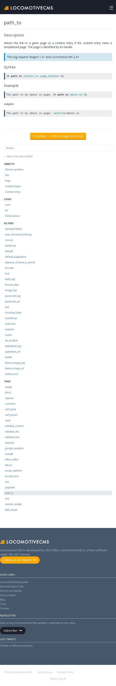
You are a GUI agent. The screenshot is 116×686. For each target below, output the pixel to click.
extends (9, 442)
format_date (12, 284)
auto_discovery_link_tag (18, 234)
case (7, 204)
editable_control (14, 426)
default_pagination (15, 256)
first (7, 273)
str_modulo (11, 340)
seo (7, 498)
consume (10, 403)
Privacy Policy (65, 672)
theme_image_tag (15, 363)
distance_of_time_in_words (20, 262)
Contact (4, 608)
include (9, 454)
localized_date (13, 312)
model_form (12, 476)
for (6, 210)
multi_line (10, 323)
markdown (11, 318)
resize (8, 335)
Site (7, 175)
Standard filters (13, 229)
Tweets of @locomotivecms (16, 645)
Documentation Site (12, 586)
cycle (8, 420)
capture (9, 398)
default (9, 251)
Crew (3, 604)
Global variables (14, 169)
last (7, 307)
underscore (11, 374)
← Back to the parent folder (18, 156)
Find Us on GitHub (11, 591)
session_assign (13, 504)
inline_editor (12, 459)
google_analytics (14, 448)
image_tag (11, 290)
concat (9, 240)
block (8, 392)
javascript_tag (13, 296)
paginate (10, 487)
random (9, 329)
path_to (9, 493)
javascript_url (12, 301)
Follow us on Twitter (18, 560)
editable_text (12, 437)
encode (9, 268)
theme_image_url (14, 368)
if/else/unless (12, 216)
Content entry (12, 192)
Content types (13, 186)
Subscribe (11, 630)
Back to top (57, 678)
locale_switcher (13, 470)
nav (7, 482)
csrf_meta (10, 409)
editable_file (12, 431)
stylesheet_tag (13, 346)
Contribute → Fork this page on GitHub (58, 136)
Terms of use (45, 672)
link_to (8, 465)
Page (8, 180)
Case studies (8, 595)
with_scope (11, 509)
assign (8, 387)
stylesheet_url (12, 351)
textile (8, 357)
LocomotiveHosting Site (14, 582)
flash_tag (10, 279)
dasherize (10, 245)
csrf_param (11, 415)
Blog (2, 599)
